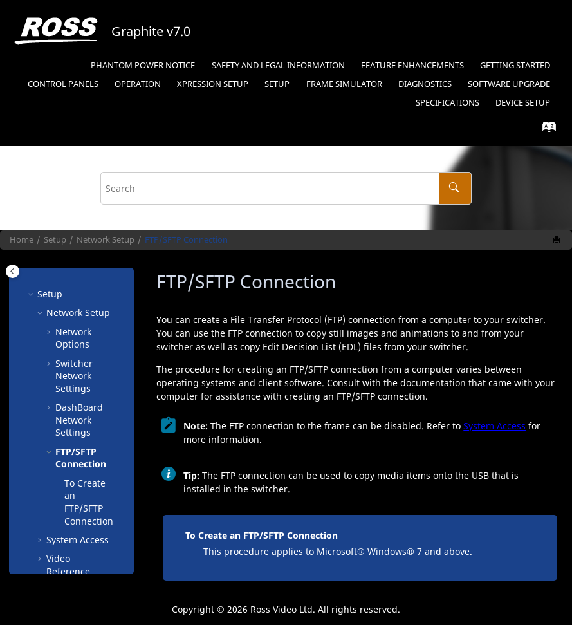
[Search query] (286, 188)
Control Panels (63, 84)
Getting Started (515, 65)
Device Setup (522, 102)
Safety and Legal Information (278, 65)
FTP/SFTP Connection (186, 239)
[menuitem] (143, 66)
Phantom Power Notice (143, 65)
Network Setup (105, 239)
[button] (50, 274)
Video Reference (68, 476)
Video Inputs (73, 501)
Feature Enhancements (412, 65)
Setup (212, 84)
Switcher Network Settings (74, 287)
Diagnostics (425, 84)
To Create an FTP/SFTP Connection (88, 413)
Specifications (447, 102)
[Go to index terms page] (545, 130)
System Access (77, 451)
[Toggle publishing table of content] (12, 271)
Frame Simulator (344, 84)
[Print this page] (557, 240)
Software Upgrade (509, 84)
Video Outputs (77, 520)
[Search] (455, 188)
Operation (138, 84)
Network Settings (79, 331)
